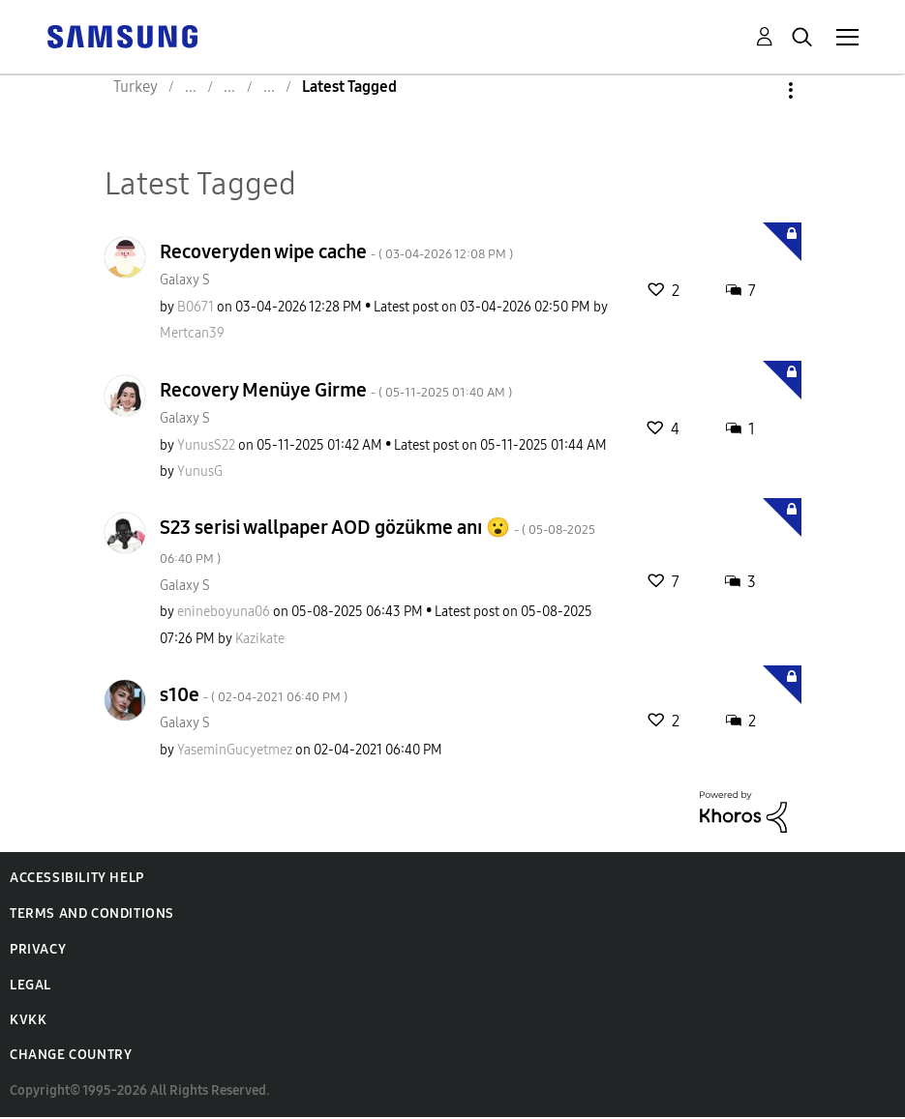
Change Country (71, 1054)
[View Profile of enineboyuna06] (223, 612)
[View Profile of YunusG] (200, 471)
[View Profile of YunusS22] (206, 445)
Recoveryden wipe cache (336, 251)
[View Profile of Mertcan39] (192, 333)
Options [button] (758, 90)
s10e (253, 694)
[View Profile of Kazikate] (260, 639)
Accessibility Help (77, 877)
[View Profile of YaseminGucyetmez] (234, 750)
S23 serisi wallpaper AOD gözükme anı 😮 (377, 541)
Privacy (38, 949)
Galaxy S (185, 280)
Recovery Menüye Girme (336, 389)
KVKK (28, 1020)
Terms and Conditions (92, 913)
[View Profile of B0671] (195, 307)
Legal (30, 985)
